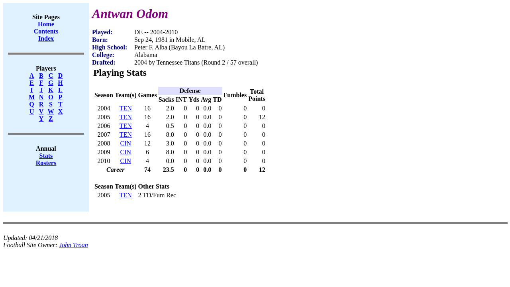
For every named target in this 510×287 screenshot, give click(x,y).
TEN (126, 108)
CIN (125, 143)
